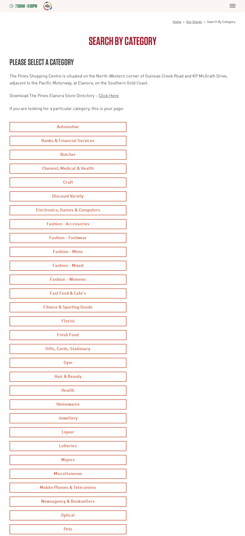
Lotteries (180, 279)
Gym (179, 238)
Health (180, 252)
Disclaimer (19, 444)
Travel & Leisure (65, 349)
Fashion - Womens (180, 196)
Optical (65, 321)
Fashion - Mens (180, 182)
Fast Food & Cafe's (65, 210)
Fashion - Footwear (65, 182)
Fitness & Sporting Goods (180, 210)
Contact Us (96, 467)
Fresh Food (180, 224)
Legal (14, 455)
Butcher (65, 141)
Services (65, 335)
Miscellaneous (180, 293)
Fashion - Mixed (65, 196)
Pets (180, 321)
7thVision (77, 508)
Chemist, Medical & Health (180, 141)
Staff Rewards (98, 455)
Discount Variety (180, 155)
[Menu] (232, 6)
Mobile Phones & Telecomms (65, 307)
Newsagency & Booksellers (180, 307)
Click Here (109, 96)
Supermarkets (180, 335)
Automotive (65, 127)
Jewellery (180, 266)
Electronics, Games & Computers (65, 168)
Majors (65, 293)
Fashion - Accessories (179, 168)
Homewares (65, 266)
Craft (65, 155)
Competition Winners (104, 444)
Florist (65, 224)
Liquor (65, 279)
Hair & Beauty (65, 252)
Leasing (16, 467)
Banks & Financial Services (180, 127)
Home (177, 22)
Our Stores (194, 22)
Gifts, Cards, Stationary (65, 238)
